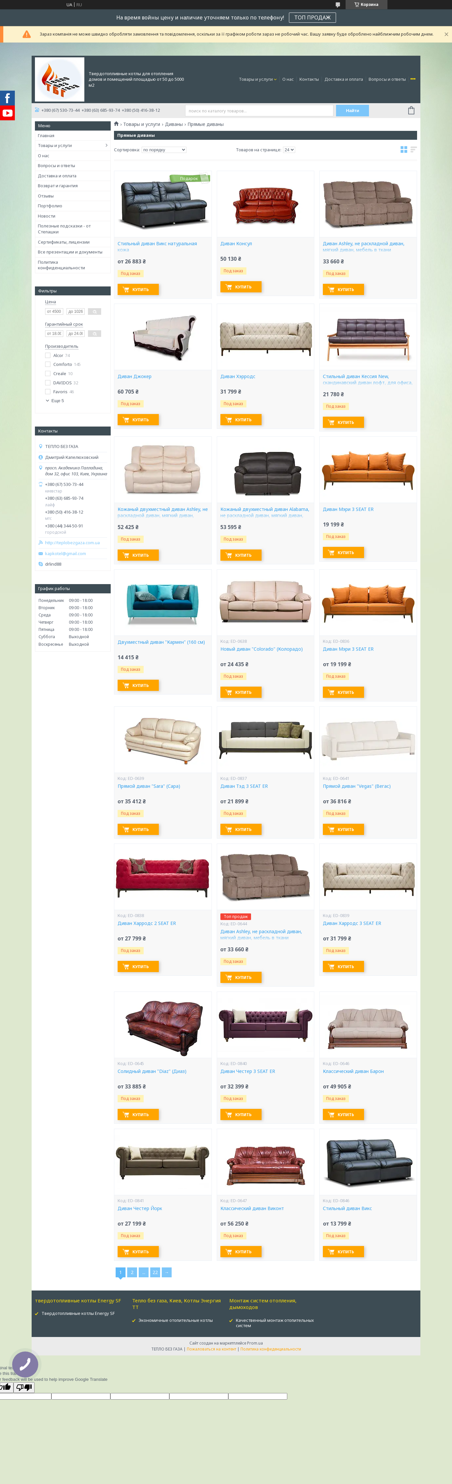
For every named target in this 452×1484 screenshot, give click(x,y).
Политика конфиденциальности (61, 265)
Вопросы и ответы (387, 79)
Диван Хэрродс (237, 376)
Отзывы (46, 196)
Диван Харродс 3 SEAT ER (352, 923)
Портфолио (50, 206)
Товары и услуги (256, 79)
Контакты (309, 79)
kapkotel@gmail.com (65, 553)
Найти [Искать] (352, 110)
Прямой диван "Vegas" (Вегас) (357, 786)
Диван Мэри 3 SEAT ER (348, 509)
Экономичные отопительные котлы (176, 1320)
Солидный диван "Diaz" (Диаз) (152, 1071)
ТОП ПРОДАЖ (312, 17)
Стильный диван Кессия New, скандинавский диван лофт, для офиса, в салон (368, 382)
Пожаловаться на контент (211, 1349)
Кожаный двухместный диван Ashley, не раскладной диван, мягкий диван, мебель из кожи (163, 515)
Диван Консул (236, 244)
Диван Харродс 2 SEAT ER (147, 923)
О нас (288, 79)
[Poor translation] (24, 1387)
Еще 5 (57, 400)
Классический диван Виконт (252, 1208)
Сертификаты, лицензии (64, 242)
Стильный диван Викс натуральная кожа (157, 247)
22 (155, 1272)
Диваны (174, 124)
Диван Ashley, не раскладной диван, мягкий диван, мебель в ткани (364, 247)
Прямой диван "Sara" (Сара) (149, 786)
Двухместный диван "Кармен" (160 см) (161, 642)
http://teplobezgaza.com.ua (72, 543)
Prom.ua (255, 1343)
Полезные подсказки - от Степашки (64, 229)
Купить (140, 289)
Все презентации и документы (70, 252)
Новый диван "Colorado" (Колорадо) (261, 649)
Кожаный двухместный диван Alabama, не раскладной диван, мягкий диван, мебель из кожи (264, 515)
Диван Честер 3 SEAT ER (247, 1071)
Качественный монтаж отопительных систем (275, 1323)
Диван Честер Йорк (140, 1208)
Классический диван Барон (353, 1071)
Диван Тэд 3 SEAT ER (244, 786)
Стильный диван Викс (347, 1208)
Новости (46, 216)
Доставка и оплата (344, 79)
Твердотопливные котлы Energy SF (78, 1313)
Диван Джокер (135, 376)
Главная (46, 135)
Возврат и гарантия (58, 186)
